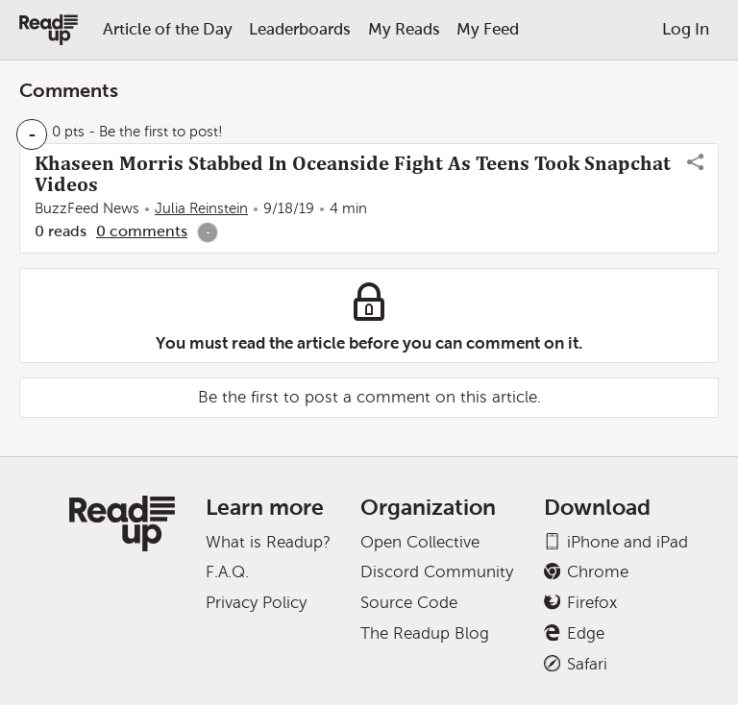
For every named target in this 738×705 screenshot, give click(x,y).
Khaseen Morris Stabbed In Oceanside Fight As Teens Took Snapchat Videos (353, 174)
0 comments (141, 231)
